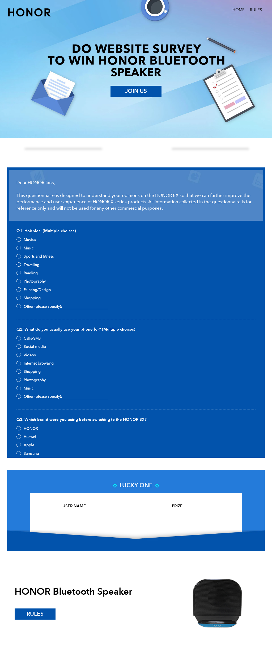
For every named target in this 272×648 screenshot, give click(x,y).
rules (35, 614)
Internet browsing (34, 363)
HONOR (26, 428)
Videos (25, 355)
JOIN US (136, 91)
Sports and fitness (34, 256)
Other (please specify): (62, 306)
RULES (256, 10)
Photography (30, 281)
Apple (25, 445)
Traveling (27, 264)
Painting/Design (33, 289)
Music (24, 248)
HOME (238, 10)
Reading (26, 273)
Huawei (26, 436)
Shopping (28, 298)
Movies (26, 239)
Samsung (27, 453)
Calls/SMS (28, 338)
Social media (30, 346)
